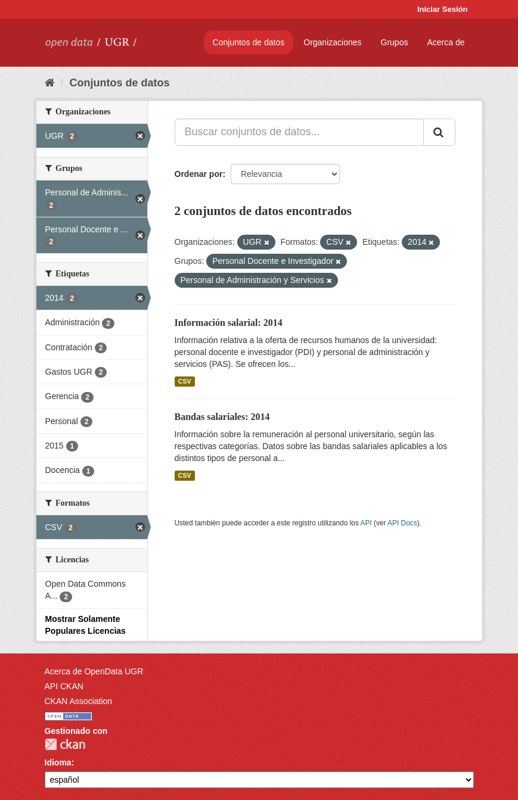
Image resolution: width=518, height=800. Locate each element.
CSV (184, 381)
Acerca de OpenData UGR (94, 671)
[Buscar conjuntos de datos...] (299, 132)
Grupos (394, 42)
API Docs (402, 523)
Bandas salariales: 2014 (222, 417)
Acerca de (445, 42)
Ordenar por (199, 174)
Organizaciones (332, 42)
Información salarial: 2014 (229, 322)
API (365, 523)
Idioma (58, 762)
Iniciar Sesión (442, 9)
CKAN (65, 744)
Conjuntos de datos (249, 42)
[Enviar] (439, 132)
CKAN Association (79, 701)
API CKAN (64, 686)
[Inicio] (50, 83)
